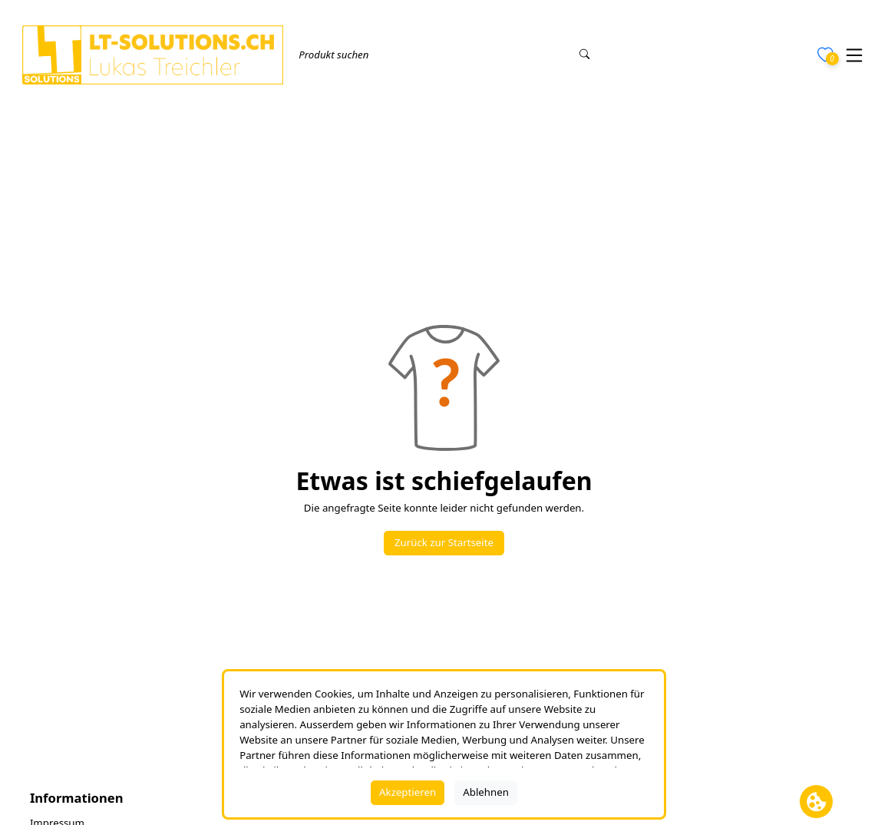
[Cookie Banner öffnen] (816, 801)
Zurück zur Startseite (444, 542)
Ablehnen (486, 792)
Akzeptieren (407, 792)
